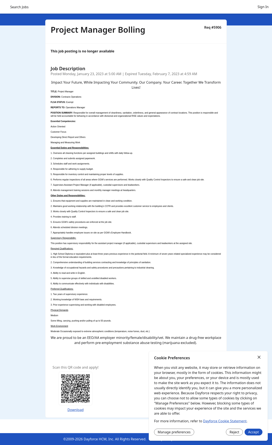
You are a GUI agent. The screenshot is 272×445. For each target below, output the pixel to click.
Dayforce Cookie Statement (224, 421)
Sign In (263, 6)
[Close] (259, 357)
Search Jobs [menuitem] (19, 7)
